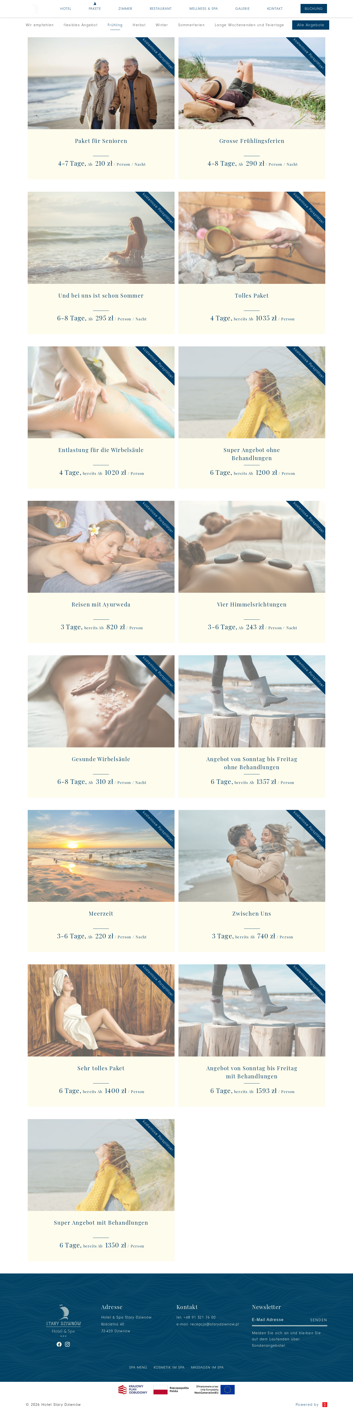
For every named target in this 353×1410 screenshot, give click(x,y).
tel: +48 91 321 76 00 (196, 1317)
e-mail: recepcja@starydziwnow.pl (207, 1324)
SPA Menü (138, 1367)
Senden (318, 1320)
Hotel (65, 9)
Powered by (311, 1404)
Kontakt (275, 9)
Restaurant (161, 9)
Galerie (242, 9)
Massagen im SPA (207, 1367)
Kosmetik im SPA (169, 1367)
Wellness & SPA (203, 9)
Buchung (314, 9)
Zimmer (125, 9)
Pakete (95, 9)
